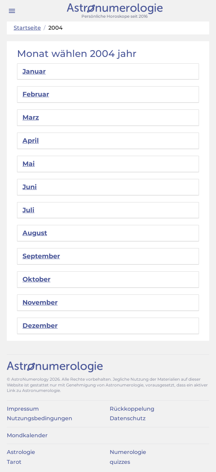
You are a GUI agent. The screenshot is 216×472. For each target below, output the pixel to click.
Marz (30, 117)
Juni (29, 187)
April (30, 140)
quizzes (120, 462)
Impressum (23, 409)
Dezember (40, 326)
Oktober (36, 279)
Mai (28, 164)
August (34, 233)
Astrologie (21, 452)
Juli (28, 210)
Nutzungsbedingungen (39, 418)
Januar (34, 71)
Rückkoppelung (132, 409)
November (40, 302)
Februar (35, 94)
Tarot (14, 462)
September (41, 256)
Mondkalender (27, 435)
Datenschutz (127, 418)
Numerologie (128, 452)
